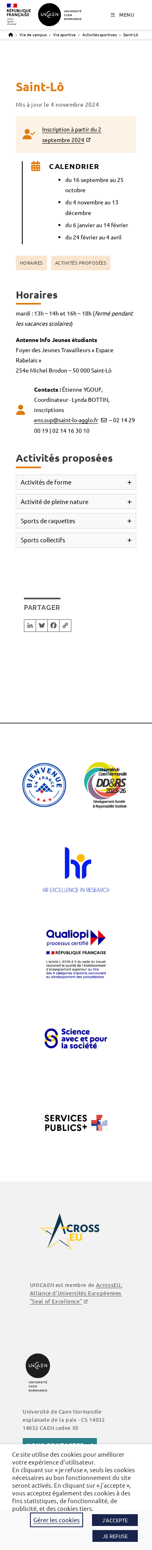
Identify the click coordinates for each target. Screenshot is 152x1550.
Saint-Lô (130, 34)
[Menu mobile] (123, 15)
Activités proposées (81, 262)
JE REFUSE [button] (115, 1535)
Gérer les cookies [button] (56, 1520)
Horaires (31, 262)
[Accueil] (11, 34)
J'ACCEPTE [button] (115, 1520)
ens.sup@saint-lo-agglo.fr (66, 419)
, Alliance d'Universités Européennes (76, 1292)
